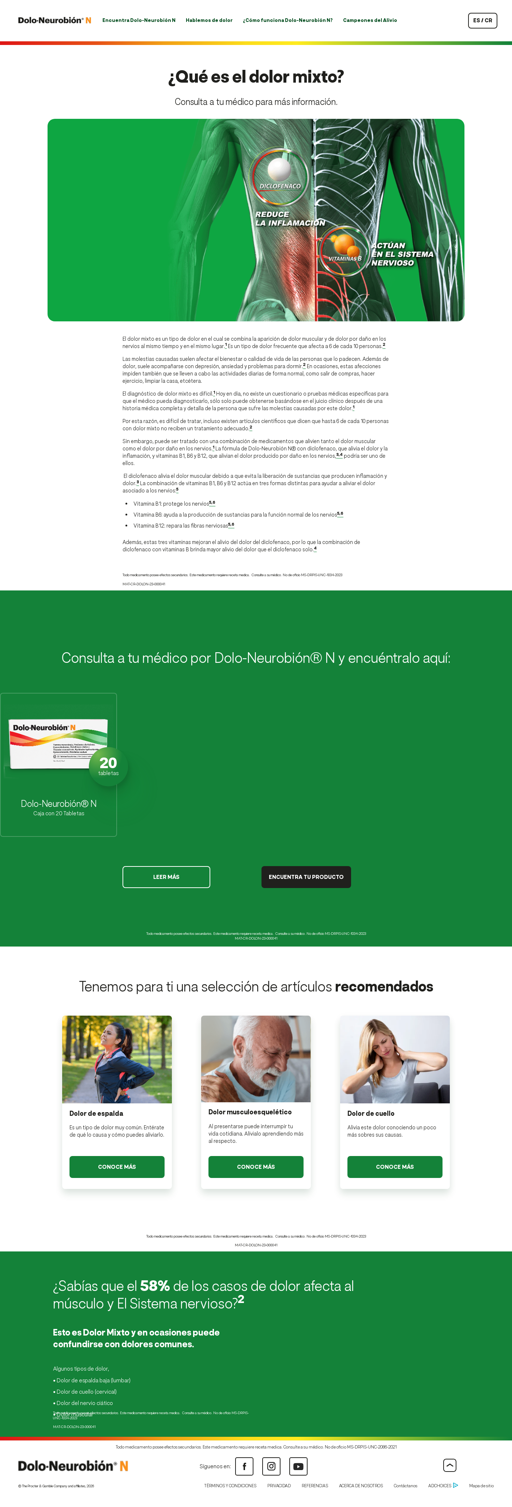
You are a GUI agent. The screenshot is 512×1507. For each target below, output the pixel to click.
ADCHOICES (443, 1486)
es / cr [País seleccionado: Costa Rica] (482, 20)
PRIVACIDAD (279, 1485)
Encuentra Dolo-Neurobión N (139, 20)
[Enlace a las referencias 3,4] (339, 456)
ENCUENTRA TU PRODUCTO (306, 876)
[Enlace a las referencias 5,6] (212, 504)
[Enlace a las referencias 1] (226, 346)
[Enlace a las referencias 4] (315, 549)
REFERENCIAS (315, 1485)
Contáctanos (405, 1485)
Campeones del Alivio (370, 20)
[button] (58, 765)
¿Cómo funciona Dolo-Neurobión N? (288, 20)
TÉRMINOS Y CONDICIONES (230, 1485)
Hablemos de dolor (209, 20)
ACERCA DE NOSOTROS (361, 1485)
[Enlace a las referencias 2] (384, 346)
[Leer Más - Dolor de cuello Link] (395, 1167)
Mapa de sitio (481, 1485)
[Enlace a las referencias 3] (137, 483)
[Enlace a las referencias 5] (177, 490)
